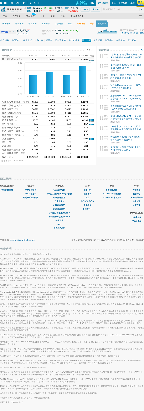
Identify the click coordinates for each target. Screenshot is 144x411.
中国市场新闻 (112, 190)
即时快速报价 (30, 190)
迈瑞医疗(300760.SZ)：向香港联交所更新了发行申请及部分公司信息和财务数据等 (125, 119)
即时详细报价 (30, 194)
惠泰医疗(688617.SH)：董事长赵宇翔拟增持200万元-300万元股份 (125, 98)
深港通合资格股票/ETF (59, 217)
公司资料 (87, 209)
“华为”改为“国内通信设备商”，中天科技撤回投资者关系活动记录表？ (126, 57)
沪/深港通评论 (136, 197)
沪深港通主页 (7, 190)
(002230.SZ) (23, 33)
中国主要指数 (59, 228)
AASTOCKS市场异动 (112, 197)
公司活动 (59, 220)
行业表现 (59, 201)
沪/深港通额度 (59, 205)
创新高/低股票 (59, 197)
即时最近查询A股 (30, 197)
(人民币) (50, 31)
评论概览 (136, 190)
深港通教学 (136, 221)
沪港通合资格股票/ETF (59, 213)
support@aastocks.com (22, 240)
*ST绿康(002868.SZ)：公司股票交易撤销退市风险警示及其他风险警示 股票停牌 (125, 129)
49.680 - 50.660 (62, 33)
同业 (87, 197)
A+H (59, 224)
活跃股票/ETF (59, 190)
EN (17, 3)
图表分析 (87, 190)
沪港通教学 (136, 217)
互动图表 (87, 194)
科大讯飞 (22, 30)
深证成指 (140, 33)
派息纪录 (87, 205)
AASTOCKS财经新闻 (112, 194)
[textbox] (123, 9)
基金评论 (136, 201)
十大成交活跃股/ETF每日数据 (59, 194)
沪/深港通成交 (59, 209)
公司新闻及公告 (87, 201)
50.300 (58, 30)
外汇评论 (136, 205)
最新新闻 (103, 50)
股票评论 (136, 194)
